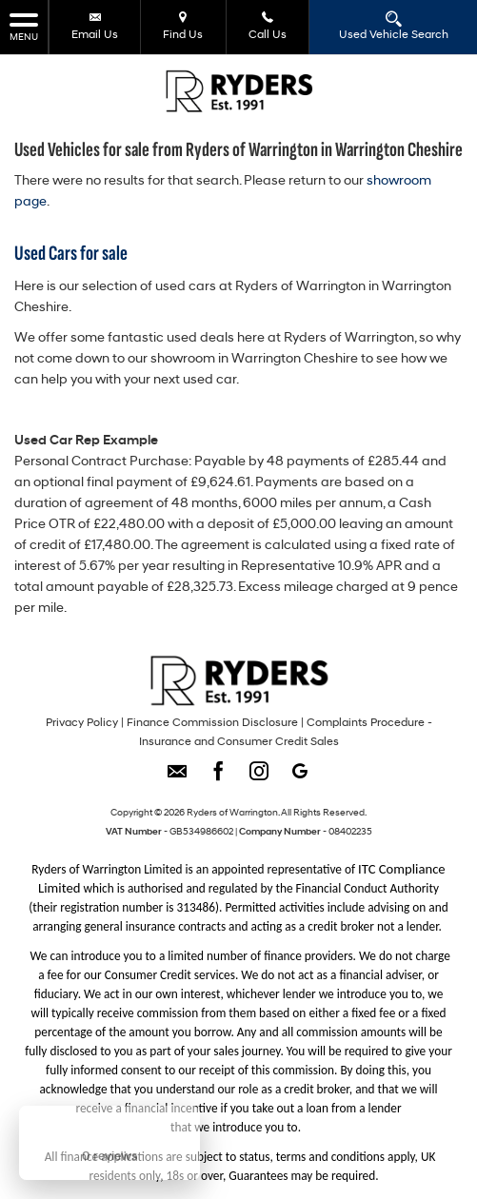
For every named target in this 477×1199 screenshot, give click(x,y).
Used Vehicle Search (393, 25)
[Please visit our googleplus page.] (300, 778)
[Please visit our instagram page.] (259, 778)
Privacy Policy (82, 723)
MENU (24, 26)
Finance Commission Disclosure (212, 723)
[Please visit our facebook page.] (218, 778)
